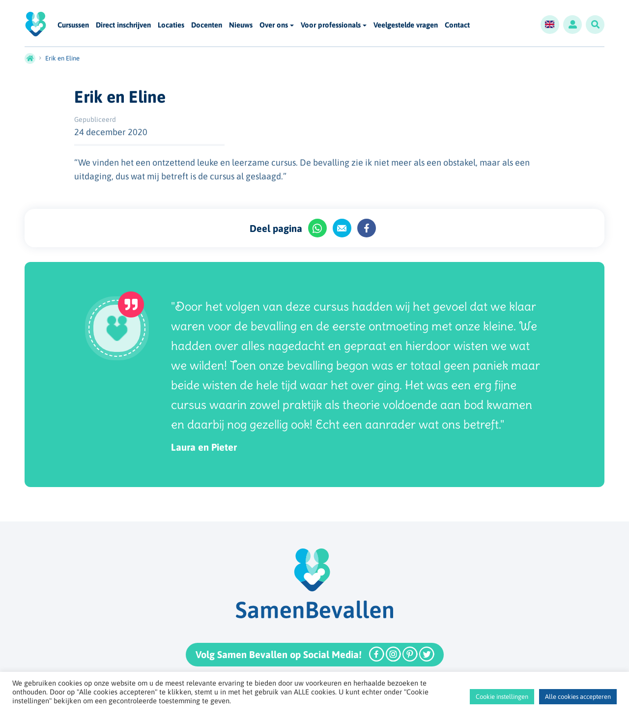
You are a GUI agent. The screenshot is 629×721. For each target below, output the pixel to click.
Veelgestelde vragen (405, 25)
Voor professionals (331, 25)
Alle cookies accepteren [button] (578, 696)
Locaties (171, 25)
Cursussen (73, 25)
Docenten (206, 25)
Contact (457, 25)
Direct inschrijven (123, 25)
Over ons (273, 25)
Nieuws (241, 25)
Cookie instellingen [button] (502, 696)
